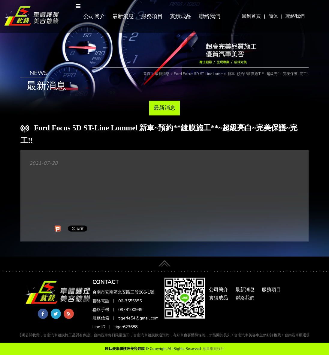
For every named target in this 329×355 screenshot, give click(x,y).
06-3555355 (130, 301)
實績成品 (181, 16)
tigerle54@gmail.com (138, 318)
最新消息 (123, 16)
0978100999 (130, 310)
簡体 (273, 16)
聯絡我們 (295, 16)
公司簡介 (94, 16)
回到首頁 (251, 16)
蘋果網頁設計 (213, 348)
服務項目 (152, 16)
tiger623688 (125, 327)
